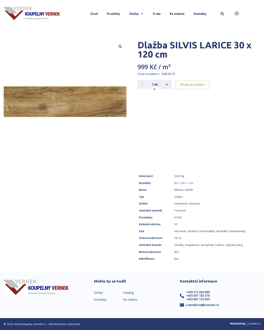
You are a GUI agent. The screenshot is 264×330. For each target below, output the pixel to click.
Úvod (94, 13)
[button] (222, 14)
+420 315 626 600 (198, 292)
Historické (180, 231)
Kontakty (200, 13)
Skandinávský (237, 231)
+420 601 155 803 (198, 299)
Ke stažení (177, 13)
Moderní (193, 231)
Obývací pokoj (234, 245)
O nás (157, 13)
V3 (175, 224)
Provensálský (207, 231)
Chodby (179, 245)
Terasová (180, 210)
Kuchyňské (207, 245)
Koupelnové (192, 245)
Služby (136, 13)
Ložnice (219, 245)
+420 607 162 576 (198, 295)
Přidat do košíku (193, 84)
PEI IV (177, 238)
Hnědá (189, 189)
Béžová (178, 189)
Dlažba (178, 196)
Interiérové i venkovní (187, 203)
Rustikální (222, 231)
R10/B (178, 217)
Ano (176, 252)
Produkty (113, 13)
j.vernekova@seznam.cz (202, 305)
